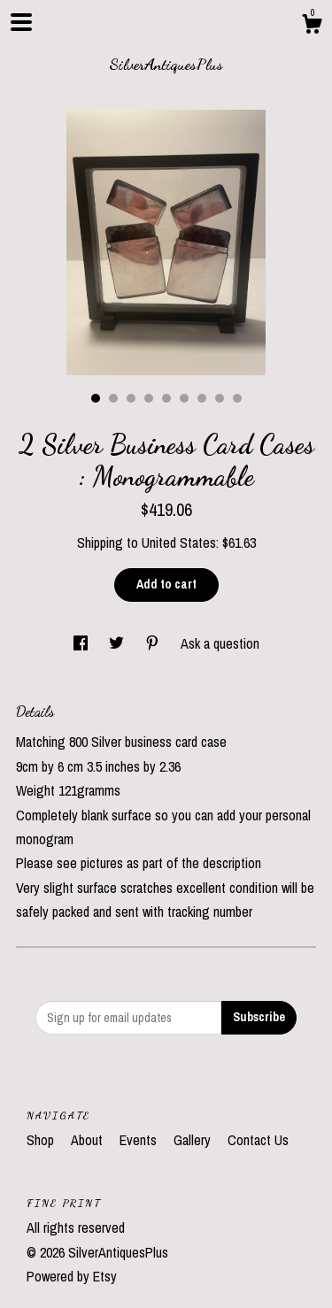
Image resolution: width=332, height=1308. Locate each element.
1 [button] (95, 398)
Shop (42, 1140)
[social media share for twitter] (118, 643)
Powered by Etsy (72, 1276)
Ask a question (220, 643)
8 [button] (219, 398)
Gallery (194, 1140)
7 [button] (201, 398)
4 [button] (148, 398)
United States (179, 542)
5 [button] (166, 398)
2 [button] (113, 398)
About (88, 1140)
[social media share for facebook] (82, 643)
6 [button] (184, 398)
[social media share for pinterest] (154, 643)
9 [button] (237, 398)
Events (140, 1140)
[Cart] (311, 26)
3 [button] (131, 398)
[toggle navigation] (21, 22)
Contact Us (258, 1140)
